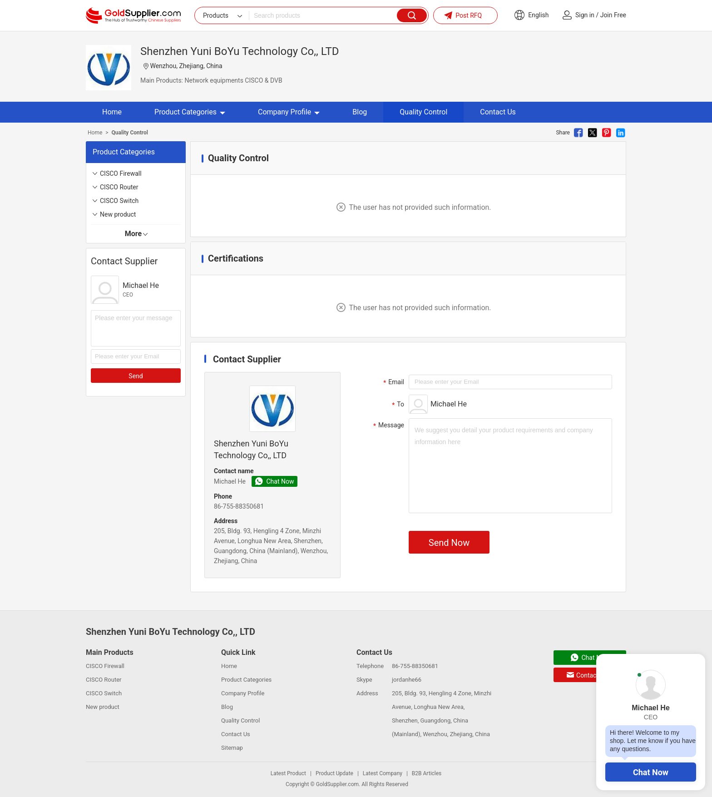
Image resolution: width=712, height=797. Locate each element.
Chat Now (650, 772)
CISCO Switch (119, 200)
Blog (359, 112)
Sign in (584, 15)
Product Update (334, 773)
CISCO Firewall (121, 173)
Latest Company (382, 773)
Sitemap (232, 747)
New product (118, 214)
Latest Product (288, 773)
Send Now (449, 542)
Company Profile (289, 112)
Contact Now (590, 675)
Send (136, 376)
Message (387, 425)
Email (392, 382)
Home (112, 112)
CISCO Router (119, 187)
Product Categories (189, 112)
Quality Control (423, 112)
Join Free (613, 15)
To (397, 404)
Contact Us (498, 112)
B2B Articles (426, 773)
